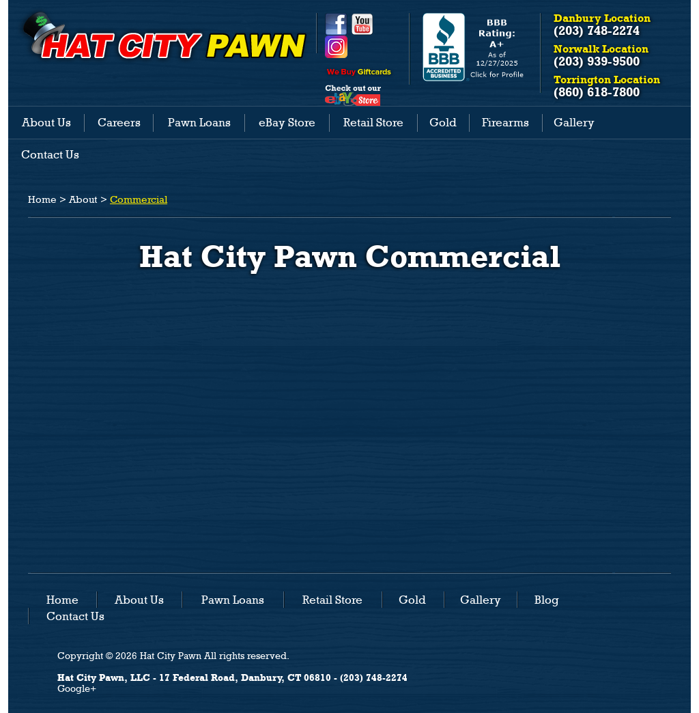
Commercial (138, 199)
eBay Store (287, 122)
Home (42, 199)
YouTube (362, 24)
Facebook (336, 24)
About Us (46, 122)
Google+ (76, 688)
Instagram (336, 47)
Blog (546, 599)
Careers (119, 122)
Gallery (574, 122)
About (83, 199)
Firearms (505, 122)
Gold (443, 122)
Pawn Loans (199, 122)
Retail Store (373, 122)
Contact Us (50, 154)
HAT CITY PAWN (163, 35)
